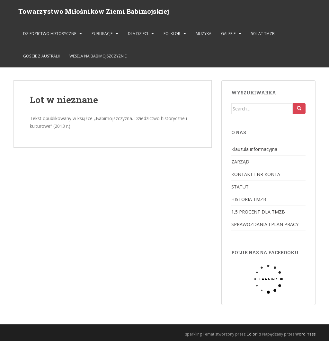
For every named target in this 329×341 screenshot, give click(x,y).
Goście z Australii (41, 56)
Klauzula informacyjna (254, 149)
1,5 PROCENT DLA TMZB (258, 212)
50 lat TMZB (263, 33)
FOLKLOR (172, 33)
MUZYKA (203, 33)
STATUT (240, 187)
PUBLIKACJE (102, 33)
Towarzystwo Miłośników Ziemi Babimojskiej (93, 11)
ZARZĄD (240, 162)
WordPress (305, 334)
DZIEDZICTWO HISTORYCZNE (49, 33)
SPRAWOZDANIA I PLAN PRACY (264, 224)
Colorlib (253, 334)
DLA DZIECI (138, 33)
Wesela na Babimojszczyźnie (98, 56)
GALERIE (228, 33)
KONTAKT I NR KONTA (255, 174)
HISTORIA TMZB (248, 199)
